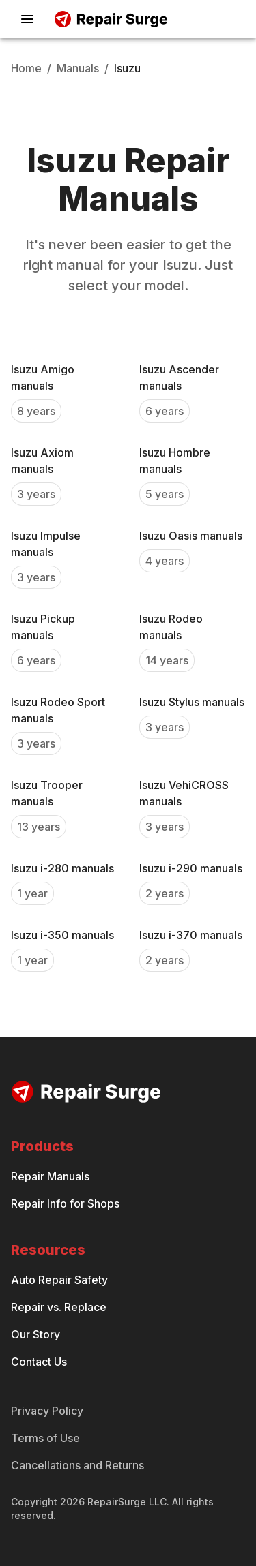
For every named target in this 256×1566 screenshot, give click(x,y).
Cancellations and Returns (77, 1465)
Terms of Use (45, 1438)
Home (26, 68)
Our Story (35, 1334)
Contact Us (39, 1361)
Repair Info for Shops (65, 1203)
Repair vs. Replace (58, 1307)
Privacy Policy (47, 1410)
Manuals (78, 68)
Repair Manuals (50, 1176)
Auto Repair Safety (59, 1280)
